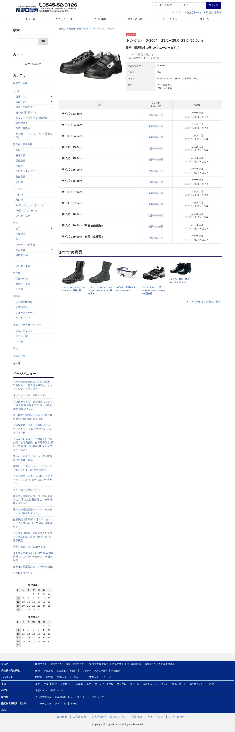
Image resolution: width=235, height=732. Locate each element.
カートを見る (169, 19)
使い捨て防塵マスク (27, 112)
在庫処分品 (19, 355)
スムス (19, 260)
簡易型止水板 (20, 83)
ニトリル (134, 684)
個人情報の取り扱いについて (109, 716)
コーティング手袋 (25, 244)
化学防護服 (22, 307)
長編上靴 (20, 160)
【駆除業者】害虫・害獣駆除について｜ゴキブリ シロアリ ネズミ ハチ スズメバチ (32, 429)
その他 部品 (23, 215)
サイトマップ (155, 716)
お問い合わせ (135, 19)
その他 (19, 181)
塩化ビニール (179, 684)
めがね (16, 272)
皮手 (18, 228)
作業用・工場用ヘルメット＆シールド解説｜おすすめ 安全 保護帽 (32, 468)
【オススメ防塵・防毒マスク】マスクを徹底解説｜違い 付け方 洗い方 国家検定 (32, 537)
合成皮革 (20, 234)
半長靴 (19, 166)
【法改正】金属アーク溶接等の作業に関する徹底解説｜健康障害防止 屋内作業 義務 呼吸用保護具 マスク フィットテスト (33, 444)
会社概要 (62, 716)
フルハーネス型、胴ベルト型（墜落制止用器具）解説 (32, 458)
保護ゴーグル (23, 283)
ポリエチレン (196, 684)
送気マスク (22, 123)
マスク (16, 90)
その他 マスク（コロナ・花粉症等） (34, 135)
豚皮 (54, 684)
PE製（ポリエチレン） (28, 210)
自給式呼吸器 (23, 128)
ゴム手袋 (20, 249)
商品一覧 (30, 19)
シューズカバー (24, 312)
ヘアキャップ (23, 317)
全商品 (62, 28)
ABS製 (19, 199)
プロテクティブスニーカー (102, 28)
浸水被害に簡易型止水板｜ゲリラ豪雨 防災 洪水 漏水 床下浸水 (32, 417)
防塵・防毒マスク (25, 107)
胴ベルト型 (22, 336)
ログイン (204, 19)
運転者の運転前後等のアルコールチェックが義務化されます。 (32, 511)
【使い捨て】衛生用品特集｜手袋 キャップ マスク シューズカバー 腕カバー (33, 480)
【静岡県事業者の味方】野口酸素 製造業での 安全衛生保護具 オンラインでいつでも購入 (32, 385)
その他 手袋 (23, 265)
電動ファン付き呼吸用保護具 (31, 117)
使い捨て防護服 (24, 302)
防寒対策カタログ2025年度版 (29, 546)
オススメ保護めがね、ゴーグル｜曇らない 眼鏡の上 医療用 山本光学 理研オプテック (33, 500)
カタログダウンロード (25, 573)
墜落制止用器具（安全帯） (27, 324)
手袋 (15, 222)
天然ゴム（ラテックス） (155, 684)
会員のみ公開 (156, 114)
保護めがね (22, 278)
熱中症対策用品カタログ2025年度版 (33, 566)
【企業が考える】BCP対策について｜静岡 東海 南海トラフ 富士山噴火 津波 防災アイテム (32, 405)
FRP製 (19, 194)
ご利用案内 (100, 19)
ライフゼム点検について (26, 489)
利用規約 (137, 716)
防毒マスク (22, 101)
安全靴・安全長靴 (77, 28)
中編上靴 (20, 155)
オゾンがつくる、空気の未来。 (30, 395)
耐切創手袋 (22, 255)
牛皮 (46, 684)
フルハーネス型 (24, 330)
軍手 (18, 239)
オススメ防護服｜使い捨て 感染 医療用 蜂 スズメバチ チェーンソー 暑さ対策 (33, 557)
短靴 (18, 150)
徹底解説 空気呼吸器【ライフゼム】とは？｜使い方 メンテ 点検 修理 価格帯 (33, 523)
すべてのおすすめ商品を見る (205, 301)
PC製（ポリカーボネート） (31, 205)
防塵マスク (22, 96)
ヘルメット (19, 188)
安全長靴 (20, 176)
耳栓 (15, 348)
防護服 (16, 296)
